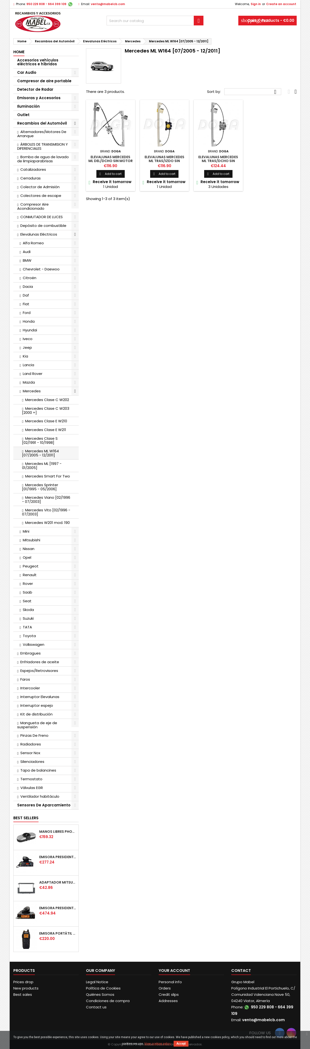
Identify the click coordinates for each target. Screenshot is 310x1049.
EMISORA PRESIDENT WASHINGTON (58, 908)
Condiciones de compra (108, 1000)
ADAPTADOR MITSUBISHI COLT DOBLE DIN (58, 882)
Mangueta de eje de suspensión (37, 724)
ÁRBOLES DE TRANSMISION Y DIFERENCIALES (42, 146)
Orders (165, 988)
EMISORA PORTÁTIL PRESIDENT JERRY (58, 933)
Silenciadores (32, 761)
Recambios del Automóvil (42, 123)
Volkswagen (33, 644)
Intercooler (30, 688)
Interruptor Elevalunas (39, 696)
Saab (27, 592)
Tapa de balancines (38, 770)
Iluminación (28, 106)
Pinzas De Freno (34, 735)
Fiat (26, 303)
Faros (25, 679)
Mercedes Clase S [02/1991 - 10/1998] (40, 440)
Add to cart (111, 174)
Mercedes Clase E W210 (46, 421)
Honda (29, 321)
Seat (27, 600)
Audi (27, 251)
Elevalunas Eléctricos (38, 234)
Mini (26, 531)
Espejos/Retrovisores (39, 670)
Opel (27, 557)
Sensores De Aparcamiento (43, 805)
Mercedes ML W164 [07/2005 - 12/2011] (40, 453)
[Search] (155, 20)
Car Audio (26, 72)
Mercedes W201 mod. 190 (47, 522)
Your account (174, 970)
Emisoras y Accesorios (39, 97)
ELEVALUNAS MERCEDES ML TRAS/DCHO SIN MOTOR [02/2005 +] (218, 161)
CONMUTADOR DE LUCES (41, 216)
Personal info (170, 981)
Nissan (28, 548)
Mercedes (32, 391)
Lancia (28, 364)
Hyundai (30, 330)
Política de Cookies (103, 988)
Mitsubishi (31, 540)
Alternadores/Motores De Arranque (41, 133)
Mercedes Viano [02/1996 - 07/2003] (46, 499)
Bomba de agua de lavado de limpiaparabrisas (43, 159)
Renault (30, 574)
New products (26, 988)
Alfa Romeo (33, 243)
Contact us (96, 1007)
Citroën (29, 277)
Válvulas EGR (31, 787)
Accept (181, 1043)
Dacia (28, 286)
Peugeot (31, 566)
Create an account (281, 4)
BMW (27, 260)
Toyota (29, 635)
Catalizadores (33, 169)
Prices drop (23, 981)
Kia (25, 356)
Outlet (23, 114)
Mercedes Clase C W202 (47, 399)
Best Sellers (26, 818)
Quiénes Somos (100, 994)
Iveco (27, 338)
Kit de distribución (36, 714)
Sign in (256, 4)
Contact (241, 970)
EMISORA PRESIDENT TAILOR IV (58, 857)
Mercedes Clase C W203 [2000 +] (45, 410)
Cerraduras (30, 178)
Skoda (28, 609)
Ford (27, 312)
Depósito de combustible (43, 225)
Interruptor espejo (36, 705)
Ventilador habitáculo (39, 796)
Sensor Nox (30, 752)
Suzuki (28, 618)
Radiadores (30, 744)
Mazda (29, 382)
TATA (27, 627)
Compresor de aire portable (44, 80)
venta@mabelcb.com (108, 4)
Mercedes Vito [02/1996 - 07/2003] (46, 512)
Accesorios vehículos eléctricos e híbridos (37, 62)
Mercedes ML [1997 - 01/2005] (42, 465)
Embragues (30, 653)
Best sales (22, 994)
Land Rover (32, 373)
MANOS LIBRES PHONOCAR (58, 831)
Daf (26, 295)
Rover (28, 583)
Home (18, 52)
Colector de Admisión (40, 186)
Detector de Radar (35, 89)
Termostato (31, 778)
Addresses (168, 1000)
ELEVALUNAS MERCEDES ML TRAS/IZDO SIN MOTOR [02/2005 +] (164, 161)
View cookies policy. (157, 1043)
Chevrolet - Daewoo (41, 269)
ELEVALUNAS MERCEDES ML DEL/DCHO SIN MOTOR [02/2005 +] (110, 161)
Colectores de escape (40, 195)
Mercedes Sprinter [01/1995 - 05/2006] (40, 486)
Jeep (27, 347)
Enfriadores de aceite (39, 661)
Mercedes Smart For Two (47, 476)
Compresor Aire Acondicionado (33, 206)
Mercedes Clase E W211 (45, 429)
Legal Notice (97, 981)
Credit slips (169, 994)
